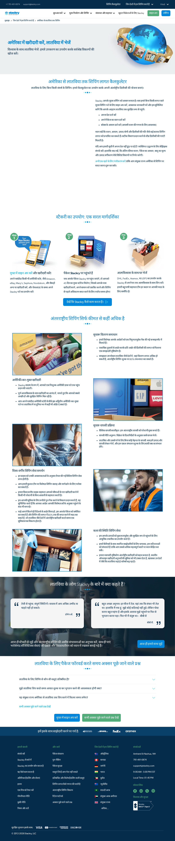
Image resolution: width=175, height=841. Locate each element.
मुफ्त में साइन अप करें (67, 717)
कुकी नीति (21, 802)
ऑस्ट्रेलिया (104, 754)
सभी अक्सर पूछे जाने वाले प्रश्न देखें (35, 706)
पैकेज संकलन (58, 754)
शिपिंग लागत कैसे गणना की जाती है (66, 784)
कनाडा (103, 760)
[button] (137, 4)
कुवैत (102, 778)
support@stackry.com (31, 4)
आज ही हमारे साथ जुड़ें (151, 644)
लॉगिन (166, 13)
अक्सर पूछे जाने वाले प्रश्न (62, 802)
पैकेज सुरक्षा (57, 766)
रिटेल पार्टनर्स (57, 796)
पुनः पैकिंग (56, 760)
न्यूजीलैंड (103, 784)
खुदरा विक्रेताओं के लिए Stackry (131, 13)
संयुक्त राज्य (105, 802)
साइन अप (153, 13)
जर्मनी (102, 766)
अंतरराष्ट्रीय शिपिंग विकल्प (62, 790)
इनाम (19, 784)
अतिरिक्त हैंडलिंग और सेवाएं (28, 778)
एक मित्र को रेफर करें (25, 790)
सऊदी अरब (105, 790)
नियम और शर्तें (23, 808)
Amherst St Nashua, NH (144, 754)
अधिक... (105, 808)
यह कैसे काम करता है (25, 772)
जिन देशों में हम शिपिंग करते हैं (23, 21)
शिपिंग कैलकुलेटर (113, 4)
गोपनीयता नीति (23, 796)
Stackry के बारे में (24, 760)
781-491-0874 (139, 760)
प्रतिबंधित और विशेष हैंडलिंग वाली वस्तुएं (68, 778)
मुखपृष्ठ (7, 21)
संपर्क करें (21, 754)
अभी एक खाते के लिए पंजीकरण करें (110, 161)
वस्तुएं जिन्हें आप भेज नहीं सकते (65, 772)
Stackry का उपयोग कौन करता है (30, 766)
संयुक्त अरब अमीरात (108, 796)
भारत (102, 772)
